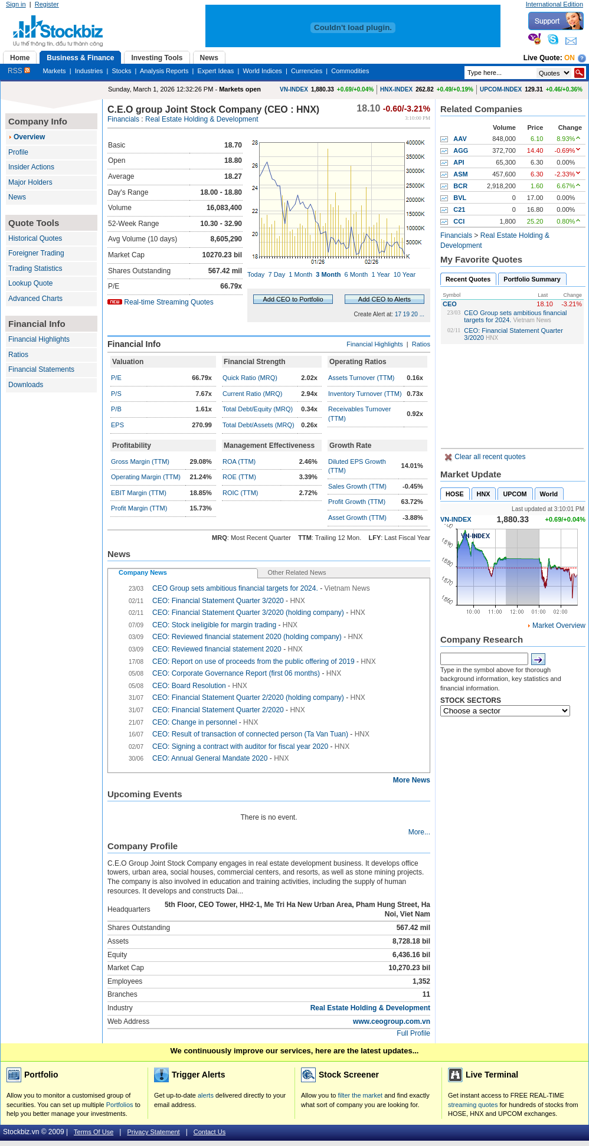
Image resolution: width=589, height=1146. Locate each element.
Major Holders (30, 182)
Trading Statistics (35, 268)
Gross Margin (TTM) (140, 461)
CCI (458, 221)
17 (398, 314)
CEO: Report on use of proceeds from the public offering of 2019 (253, 661)
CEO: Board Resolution (189, 686)
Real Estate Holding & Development (201, 119)
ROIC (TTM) (240, 492)
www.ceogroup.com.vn (391, 1021)
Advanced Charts (35, 298)
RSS (19, 71)
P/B (116, 408)
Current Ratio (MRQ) (252, 393)
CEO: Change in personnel (194, 722)
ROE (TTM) (239, 476)
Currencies (306, 70)
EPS (117, 424)
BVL (459, 197)
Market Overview (558, 625)
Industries (89, 70)
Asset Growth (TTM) (357, 517)
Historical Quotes (35, 238)
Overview (29, 137)
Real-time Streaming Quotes (168, 302)
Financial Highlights (39, 339)
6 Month (356, 274)
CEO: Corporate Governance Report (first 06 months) (236, 673)
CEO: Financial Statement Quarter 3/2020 (218, 601)
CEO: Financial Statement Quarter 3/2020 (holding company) (248, 612)
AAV (459, 138)
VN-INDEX (294, 89)
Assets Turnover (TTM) (361, 377)
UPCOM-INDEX (501, 89)
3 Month (328, 274)
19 (406, 314)
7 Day (276, 274)
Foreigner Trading (36, 253)
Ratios (18, 355)
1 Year (380, 274)
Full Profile (413, 1033)
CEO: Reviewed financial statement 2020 (217, 649)
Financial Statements (41, 369)
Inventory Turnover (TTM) (365, 393)
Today (255, 274)
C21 (459, 209)
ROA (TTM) (239, 461)
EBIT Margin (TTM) (138, 492)
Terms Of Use (93, 1131)
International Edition (554, 4)
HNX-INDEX (396, 89)
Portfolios (119, 1104)
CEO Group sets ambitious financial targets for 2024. (235, 588)
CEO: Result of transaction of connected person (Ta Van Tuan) (250, 734)
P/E (116, 377)
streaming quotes (473, 1104)
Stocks (121, 70)
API (458, 162)
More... (419, 832)
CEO (450, 303)
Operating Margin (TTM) (146, 476)
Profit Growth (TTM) (356, 501)
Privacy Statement (153, 1131)
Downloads (25, 385)
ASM (460, 174)
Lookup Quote (30, 283)
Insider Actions (31, 167)
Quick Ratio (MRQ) (249, 377)
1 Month (300, 274)
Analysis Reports (164, 70)
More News (411, 780)
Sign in (16, 4)
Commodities (350, 70)
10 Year (404, 274)
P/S (116, 393)
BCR (460, 185)
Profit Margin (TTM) (139, 508)
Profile (18, 152)
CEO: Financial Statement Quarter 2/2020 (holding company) (248, 697)
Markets (54, 70)
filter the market (360, 1095)
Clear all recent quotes (489, 457)
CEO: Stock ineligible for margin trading (214, 625)
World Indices (262, 70)
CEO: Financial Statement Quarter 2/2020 (218, 710)
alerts (206, 1095)
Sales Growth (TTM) (357, 486)
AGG (460, 150)
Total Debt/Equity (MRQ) (257, 408)
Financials (123, 119)
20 (414, 314)
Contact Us (209, 1131)
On (569, 58)
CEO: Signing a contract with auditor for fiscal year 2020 (240, 746)
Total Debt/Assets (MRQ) (258, 424)
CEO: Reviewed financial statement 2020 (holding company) (247, 637)
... (422, 314)
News (17, 197)
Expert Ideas (216, 70)
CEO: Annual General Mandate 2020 (209, 758)
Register (47, 4)
